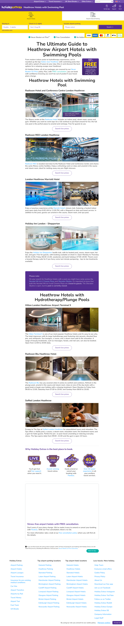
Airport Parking (17, 565)
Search (109, 27)
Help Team (98, 565)
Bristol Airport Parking (47, 599)
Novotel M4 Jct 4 (35, 281)
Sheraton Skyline (65, 281)
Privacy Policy (99, 576)
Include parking (72, 24)
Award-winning (53, 469)
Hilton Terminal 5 (35, 334)
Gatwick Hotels (73, 565)
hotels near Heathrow (49, 62)
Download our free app (103, 584)
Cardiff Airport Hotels (75, 588)
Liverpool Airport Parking (48, 592)
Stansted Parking (45, 573)
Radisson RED (31, 164)
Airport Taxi (15, 601)
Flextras (71, 475)
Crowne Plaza (48, 281)
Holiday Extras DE (101, 610)
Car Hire (14, 586)
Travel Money (16, 597)
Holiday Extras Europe (103, 607)
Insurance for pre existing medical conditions (21, 581)
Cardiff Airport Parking (47, 588)
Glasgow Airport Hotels (76, 595)
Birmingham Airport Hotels (77, 584)
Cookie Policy (99, 573)
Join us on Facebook (102, 588)
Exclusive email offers (103, 569)
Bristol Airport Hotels (75, 599)
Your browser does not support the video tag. (62, 502)
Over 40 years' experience (89, 470)
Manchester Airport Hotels (77, 580)
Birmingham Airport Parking (50, 584)
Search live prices (62, 128)
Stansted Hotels (73, 573)
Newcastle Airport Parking (49, 607)
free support (36, 471)
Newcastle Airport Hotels (77, 607)
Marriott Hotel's (59, 208)
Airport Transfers (17, 590)
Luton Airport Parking (47, 576)
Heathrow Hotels (73, 569)
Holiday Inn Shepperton (42, 252)
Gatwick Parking (45, 565)
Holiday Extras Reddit (103, 603)
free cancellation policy (68, 533)
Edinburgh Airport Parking (49, 603)
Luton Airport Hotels (75, 576)
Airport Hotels (16, 569)
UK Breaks (15, 609)
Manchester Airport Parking (49, 580)
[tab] (31, 16)
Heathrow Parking (46, 569)
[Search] (103, 1)
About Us (98, 580)
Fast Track (15, 605)
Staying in (5, 24)
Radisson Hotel (51, 119)
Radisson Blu (34, 383)
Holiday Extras (12, 7)
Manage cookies (104, 623)
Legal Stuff (98, 618)
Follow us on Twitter (102, 599)
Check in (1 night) (35, 24)
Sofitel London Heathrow (53, 429)
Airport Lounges (17, 573)
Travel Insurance (17, 576)
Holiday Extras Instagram (104, 592)
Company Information (102, 614)
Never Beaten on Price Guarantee (68, 548)
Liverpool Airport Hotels (76, 592)
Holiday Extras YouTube (104, 595)
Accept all (117, 623)
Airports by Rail (17, 594)
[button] (46, 27)
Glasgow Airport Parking (48, 595)
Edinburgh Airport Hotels (77, 603)
